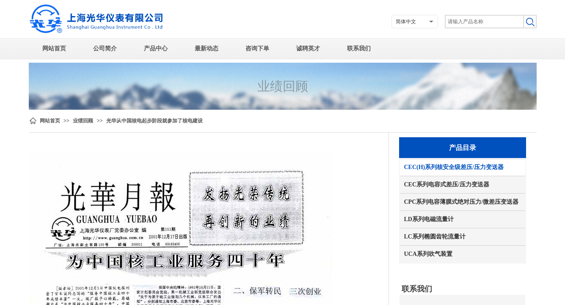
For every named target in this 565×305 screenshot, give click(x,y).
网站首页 (54, 48)
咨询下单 (257, 48)
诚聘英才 (308, 48)
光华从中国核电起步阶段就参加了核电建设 (154, 121)
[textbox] (484, 21)
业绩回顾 (83, 121)
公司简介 (105, 48)
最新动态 (206, 48)
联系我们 (359, 48)
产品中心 (156, 48)
